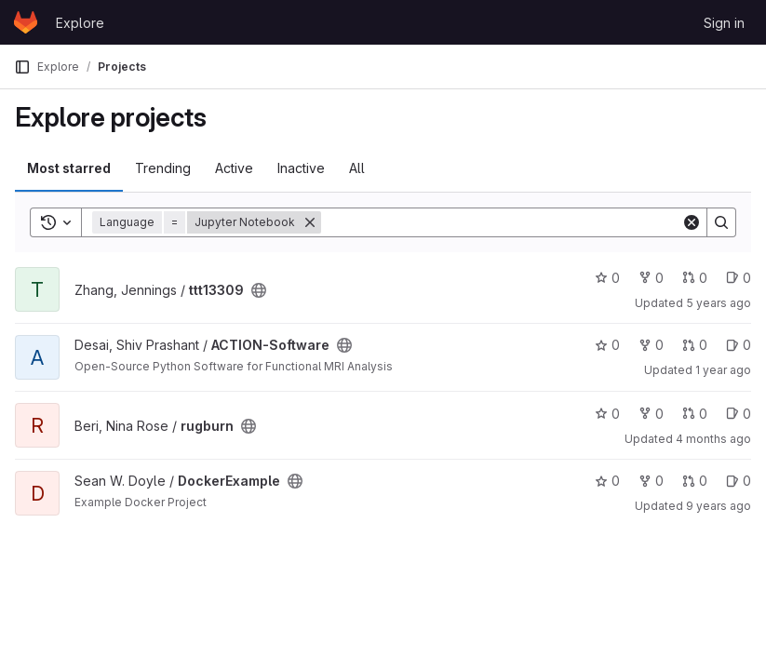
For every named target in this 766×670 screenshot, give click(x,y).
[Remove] (310, 222)
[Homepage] (25, 22)
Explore (80, 23)
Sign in (724, 23)
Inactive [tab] (301, 168)
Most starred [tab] (69, 168)
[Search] (501, 222)
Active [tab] (234, 168)
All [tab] (357, 168)
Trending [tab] (163, 168)
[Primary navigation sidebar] (22, 67)
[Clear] (691, 222)
